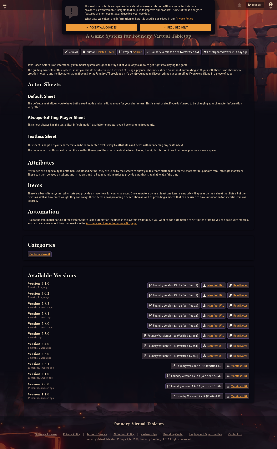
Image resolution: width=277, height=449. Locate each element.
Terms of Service (97, 434)
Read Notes (240, 285)
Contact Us (235, 434)
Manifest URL (215, 285)
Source (137, 52)
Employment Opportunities (205, 434)
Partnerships (149, 434)
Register (255, 5)
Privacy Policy (184, 18)
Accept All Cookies (101, 27)
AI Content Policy (123, 434)
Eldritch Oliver (105, 52)
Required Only (176, 27)
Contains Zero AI (39, 254)
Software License (46, 434)
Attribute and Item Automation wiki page (111, 223)
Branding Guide (173, 434)
